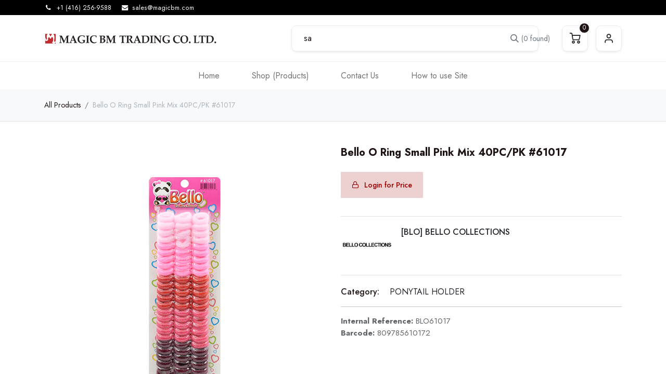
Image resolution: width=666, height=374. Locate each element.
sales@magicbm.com (163, 7)
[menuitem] (208, 75)
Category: (360, 292)
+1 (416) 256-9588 (84, 7)
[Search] (523, 38)
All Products (62, 105)
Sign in (609, 38)
